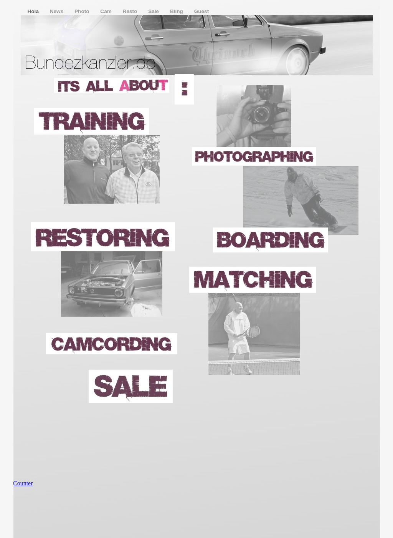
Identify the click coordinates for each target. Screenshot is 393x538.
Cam (106, 11)
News (57, 11)
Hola (34, 11)
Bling (177, 11)
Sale (154, 11)
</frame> (30, 490)
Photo (82, 11)
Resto (131, 11)
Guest (201, 11)
